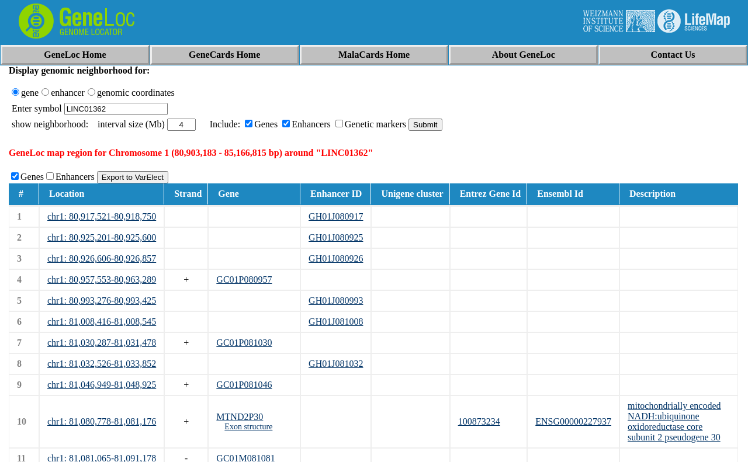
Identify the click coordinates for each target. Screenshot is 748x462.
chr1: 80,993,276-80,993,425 (101, 300)
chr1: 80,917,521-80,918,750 (101, 216)
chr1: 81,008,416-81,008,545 (101, 321)
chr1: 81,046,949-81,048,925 (101, 385)
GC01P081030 (244, 343)
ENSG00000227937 (573, 421)
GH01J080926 (336, 258)
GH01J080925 (336, 237)
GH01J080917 (336, 216)
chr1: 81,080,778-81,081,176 (101, 421)
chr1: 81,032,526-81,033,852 (101, 364)
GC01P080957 (244, 279)
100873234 (479, 421)
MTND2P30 (239, 417)
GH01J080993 (336, 300)
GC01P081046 (244, 385)
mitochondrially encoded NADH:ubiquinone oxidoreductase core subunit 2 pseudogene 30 (674, 421)
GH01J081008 (336, 321)
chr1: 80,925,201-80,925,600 (101, 237)
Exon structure (248, 426)
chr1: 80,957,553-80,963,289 (101, 279)
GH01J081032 (336, 364)
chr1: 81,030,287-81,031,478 (101, 343)
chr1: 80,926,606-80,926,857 (101, 258)
